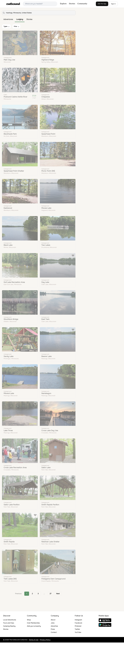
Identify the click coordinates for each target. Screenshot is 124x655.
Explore (63, 4)
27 (50, 606)
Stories (72, 4)
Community (82, 4)
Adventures (8, 19)
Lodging (19, 19)
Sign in (113, 4)
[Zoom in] (121, 10)
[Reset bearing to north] (121, 16)
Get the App (102, 4)
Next (58, 606)
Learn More (55, 38)
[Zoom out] (121, 13)
